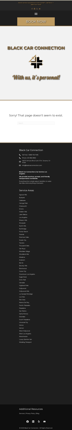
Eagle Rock (23, 277)
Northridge (22, 229)
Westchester (23, 336)
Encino (21, 209)
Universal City (23, 322)
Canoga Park (23, 203)
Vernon (21, 328)
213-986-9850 (31, 158)
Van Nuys (22, 248)
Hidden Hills (23, 212)
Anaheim (22, 260)
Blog (37, 413)
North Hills (22, 226)
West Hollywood (24, 331)
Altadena (22, 257)
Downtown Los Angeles (27, 274)
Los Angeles (23, 217)
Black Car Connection (31, 428)
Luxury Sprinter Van (25, 339)
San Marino (22, 311)
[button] (27, 421)
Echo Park (22, 280)
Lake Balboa (23, 214)
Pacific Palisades (24, 305)
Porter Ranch (23, 231)
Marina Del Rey (24, 302)
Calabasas (22, 200)
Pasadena (22, 308)
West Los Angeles (25, 334)
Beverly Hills (23, 266)
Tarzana (21, 243)
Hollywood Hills (24, 291)
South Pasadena (24, 319)
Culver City (22, 271)
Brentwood (23, 268)
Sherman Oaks (24, 237)
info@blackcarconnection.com (32, 165)
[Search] (36, 123)
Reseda (21, 234)
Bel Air (21, 263)
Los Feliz (22, 297)
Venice (21, 325)
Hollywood (22, 288)
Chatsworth (23, 206)
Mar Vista (22, 300)
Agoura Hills (23, 195)
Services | (22, 413)
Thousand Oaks (24, 246)
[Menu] (36, 14)
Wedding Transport (25, 342)
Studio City (22, 240)
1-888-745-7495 (33, 155)
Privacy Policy (31, 413)
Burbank (22, 197)
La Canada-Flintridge (26, 294)
